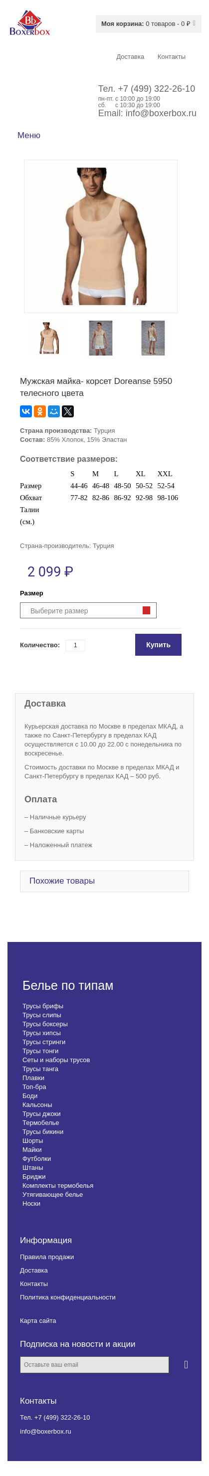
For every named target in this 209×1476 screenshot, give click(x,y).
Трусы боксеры (45, 1024)
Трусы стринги (43, 1042)
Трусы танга (40, 1069)
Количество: (40, 645)
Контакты (34, 1284)
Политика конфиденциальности (68, 1297)
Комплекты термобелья (57, 1185)
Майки (31, 1149)
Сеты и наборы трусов (56, 1060)
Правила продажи (47, 1257)
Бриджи (34, 1176)
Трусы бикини (42, 1131)
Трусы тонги (40, 1051)
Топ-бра (34, 1087)
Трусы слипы (41, 1015)
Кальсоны (37, 1104)
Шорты (32, 1140)
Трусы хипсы (41, 1033)
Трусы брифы (42, 1006)
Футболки (36, 1158)
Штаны (32, 1167)
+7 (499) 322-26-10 (157, 89)
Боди (29, 1096)
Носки (31, 1203)
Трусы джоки (41, 1113)
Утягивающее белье (52, 1194)
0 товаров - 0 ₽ (146, 23)
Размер (31, 593)
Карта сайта (38, 1320)
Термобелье (40, 1122)
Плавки (33, 1078)
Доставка (34, 1270)
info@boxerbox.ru (161, 113)
